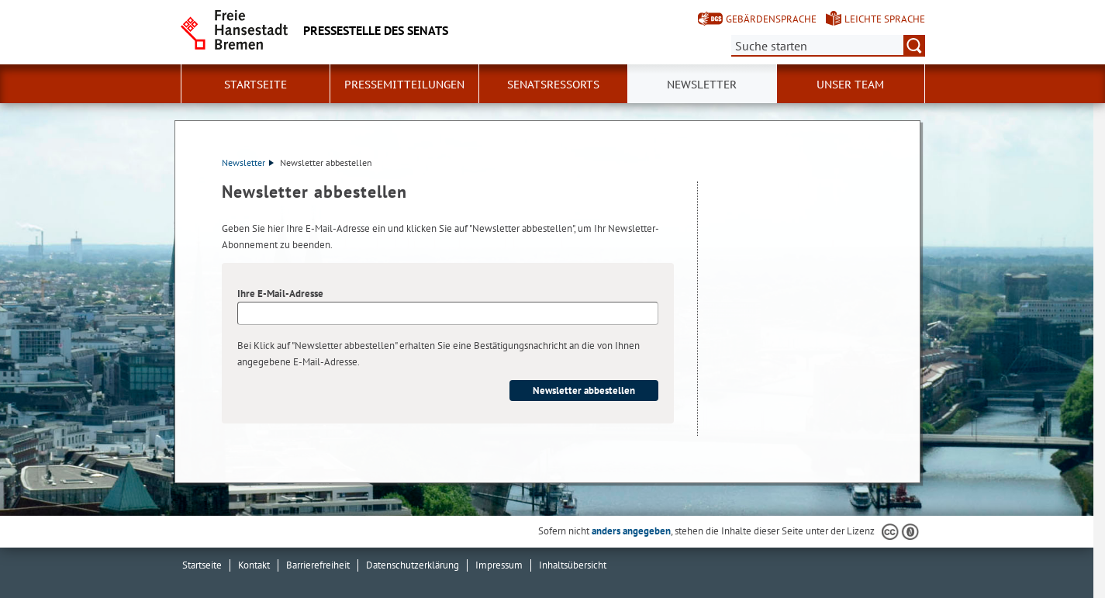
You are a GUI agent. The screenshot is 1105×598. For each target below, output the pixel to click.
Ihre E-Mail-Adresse (280, 293)
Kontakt (254, 565)
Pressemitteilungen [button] (404, 85)
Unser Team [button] (850, 85)
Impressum (499, 565)
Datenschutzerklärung (412, 565)
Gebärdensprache (771, 19)
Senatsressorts (553, 85)
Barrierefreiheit (318, 565)
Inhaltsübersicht (572, 565)
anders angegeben (631, 531)
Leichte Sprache (884, 19)
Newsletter (702, 85)
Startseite (255, 85)
